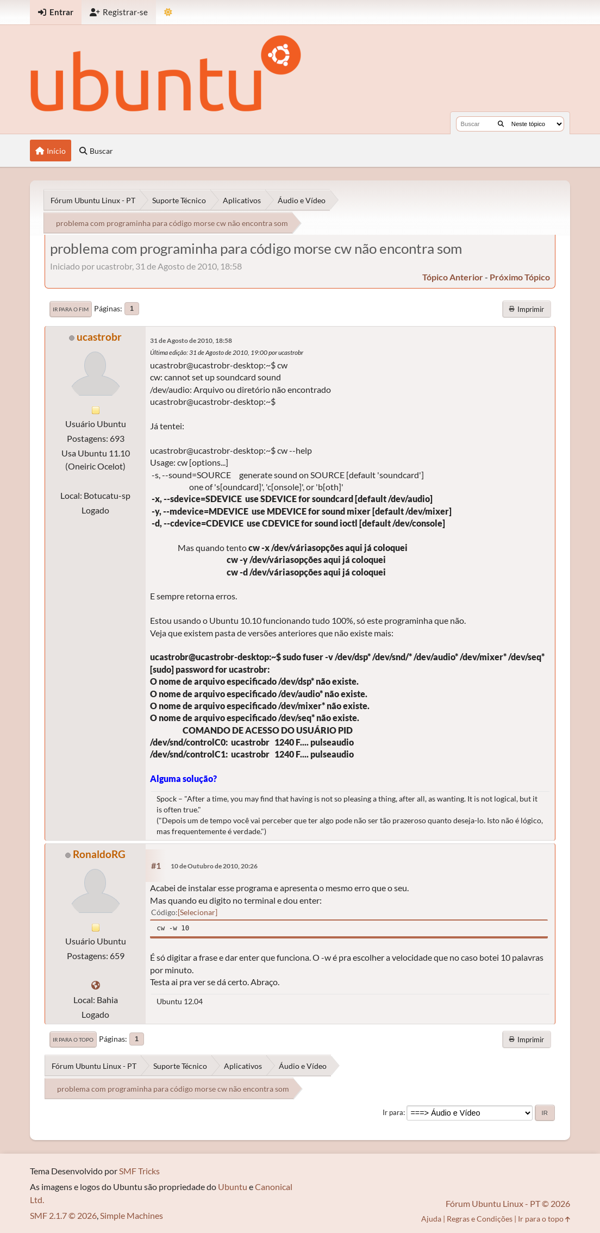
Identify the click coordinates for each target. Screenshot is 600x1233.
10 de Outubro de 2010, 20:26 (214, 865)
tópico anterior (452, 277)
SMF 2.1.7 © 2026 (63, 1215)
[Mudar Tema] (168, 12)
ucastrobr (99, 336)
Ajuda (431, 1218)
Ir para (393, 1112)
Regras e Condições (479, 1218)
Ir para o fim (71, 309)
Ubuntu (232, 1186)
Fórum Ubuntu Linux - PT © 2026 (508, 1203)
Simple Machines (131, 1215)
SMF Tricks (139, 1171)
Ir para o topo (73, 1039)
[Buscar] (500, 124)
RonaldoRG (99, 854)
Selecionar (197, 912)
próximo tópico (520, 277)
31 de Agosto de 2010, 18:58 (191, 340)
